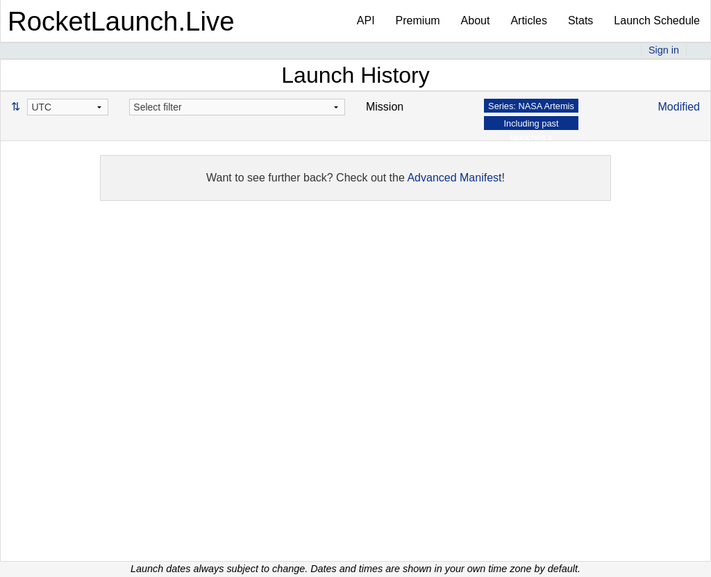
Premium (418, 20)
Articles (528, 20)
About (475, 20)
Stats (580, 20)
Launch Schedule (657, 20)
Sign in (664, 50)
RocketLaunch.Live (121, 21)
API (366, 20)
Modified (679, 107)
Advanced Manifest (454, 178)
